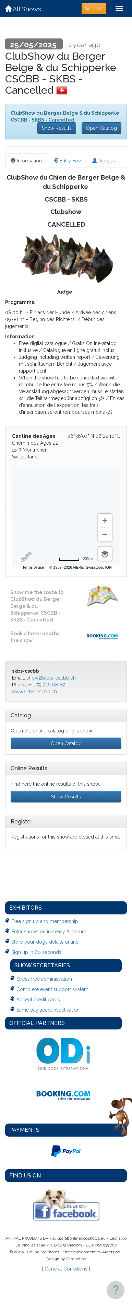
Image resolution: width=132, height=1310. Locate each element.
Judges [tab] (103, 160)
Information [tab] (26, 160)
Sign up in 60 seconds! (36, 952)
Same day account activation (48, 1010)
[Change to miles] (76, 559)
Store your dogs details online (45, 942)
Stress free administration (44, 979)
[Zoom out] (105, 535)
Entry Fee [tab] (67, 160)
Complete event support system (52, 989)
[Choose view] (105, 554)
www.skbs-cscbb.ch (34, 691)
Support (94, 8)
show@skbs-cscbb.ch (51, 678)
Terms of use (33, 567)
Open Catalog (101, 128)
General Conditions (66, 1269)
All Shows (23, 9)
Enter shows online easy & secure (48, 931)
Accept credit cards (38, 999)
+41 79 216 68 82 (46, 684)
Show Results (57, 128)
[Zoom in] (105, 520)
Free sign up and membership (44, 921)
